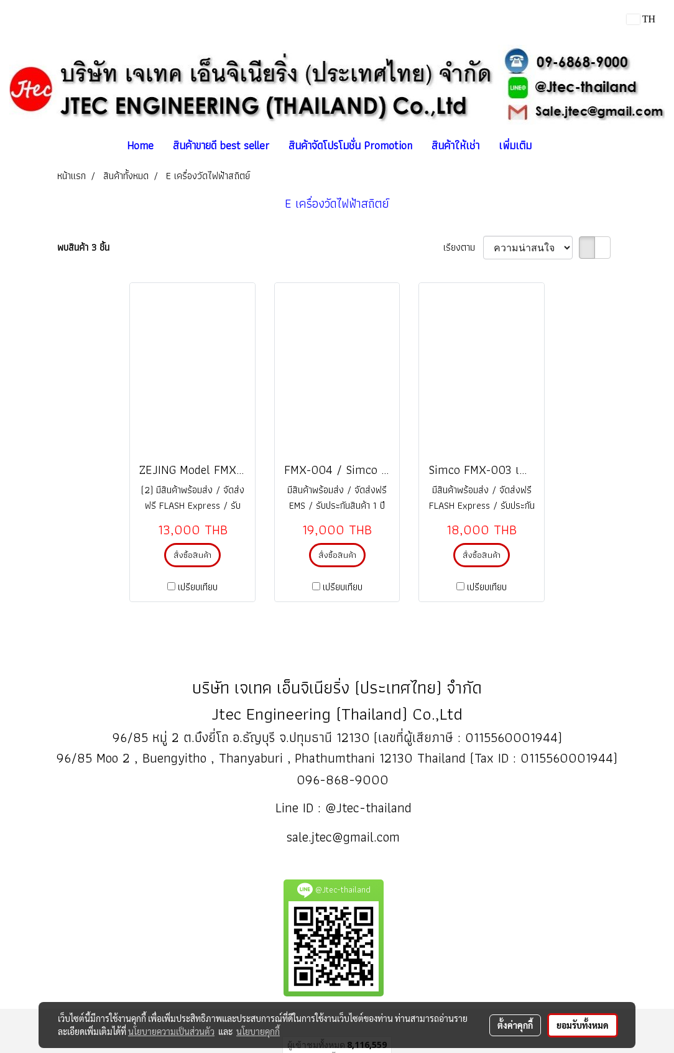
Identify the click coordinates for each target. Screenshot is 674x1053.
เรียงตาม (463, 247)
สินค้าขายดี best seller (221, 145)
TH (641, 19)
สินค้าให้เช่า (455, 145)
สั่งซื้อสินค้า (192, 555)
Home (140, 145)
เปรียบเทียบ (198, 587)
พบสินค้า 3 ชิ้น (83, 247)
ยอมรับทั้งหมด (582, 1025)
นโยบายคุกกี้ (258, 1031)
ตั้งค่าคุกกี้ (515, 1025)
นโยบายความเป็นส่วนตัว (171, 1031)
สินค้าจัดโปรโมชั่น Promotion (350, 145)
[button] (552, 146)
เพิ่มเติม (515, 145)
